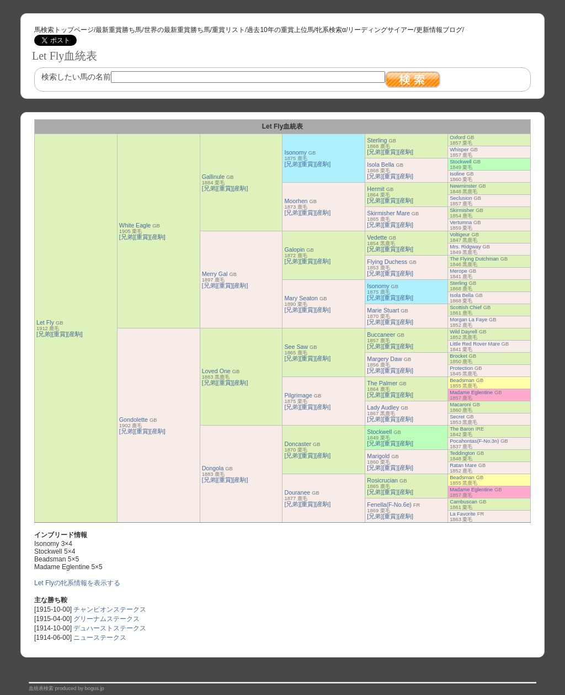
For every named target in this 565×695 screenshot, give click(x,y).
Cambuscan (463, 502)
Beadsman (462, 380)
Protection (461, 368)
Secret (457, 417)
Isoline (457, 174)
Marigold (378, 456)
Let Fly (45, 322)
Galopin (294, 249)
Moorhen (295, 201)
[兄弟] (44, 334)
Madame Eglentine (471, 392)
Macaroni (460, 404)
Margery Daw (384, 359)
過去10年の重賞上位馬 (280, 30)
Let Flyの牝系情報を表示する (77, 583)
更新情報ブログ (439, 30)
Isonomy (295, 152)
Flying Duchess (387, 261)
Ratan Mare (463, 465)
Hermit (375, 188)
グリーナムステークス (106, 619)
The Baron (462, 429)
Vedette (377, 237)
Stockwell (460, 162)
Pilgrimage (298, 395)
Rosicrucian (382, 480)
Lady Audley (383, 407)
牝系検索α (331, 30)
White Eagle (135, 225)
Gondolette (133, 419)
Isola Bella (380, 164)
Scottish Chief (466, 307)
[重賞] (59, 334)
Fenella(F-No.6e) (389, 504)
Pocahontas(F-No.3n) (474, 441)
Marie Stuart (383, 310)
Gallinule (213, 176)
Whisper (459, 149)
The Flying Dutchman (474, 259)
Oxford (457, 137)
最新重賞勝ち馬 (118, 30)
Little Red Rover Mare (475, 344)
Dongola (213, 468)
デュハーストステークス (109, 628)
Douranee (297, 492)
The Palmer (382, 383)
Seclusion (461, 198)
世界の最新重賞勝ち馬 (177, 30)
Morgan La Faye (468, 319)
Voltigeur (460, 234)
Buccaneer (381, 334)
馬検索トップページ (64, 30)
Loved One (216, 371)
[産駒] (75, 334)
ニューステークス (99, 637)
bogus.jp (94, 688)
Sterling (377, 140)
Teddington (462, 453)
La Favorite (463, 514)
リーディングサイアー (381, 30)
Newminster (463, 186)
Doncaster (297, 444)
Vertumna (461, 222)
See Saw (296, 346)
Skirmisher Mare (388, 213)
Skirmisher (462, 210)
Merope (458, 271)
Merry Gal (215, 273)
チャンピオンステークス (109, 609)
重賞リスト (228, 30)
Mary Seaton (300, 298)
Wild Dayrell (463, 332)
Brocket (458, 356)
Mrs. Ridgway (465, 247)
